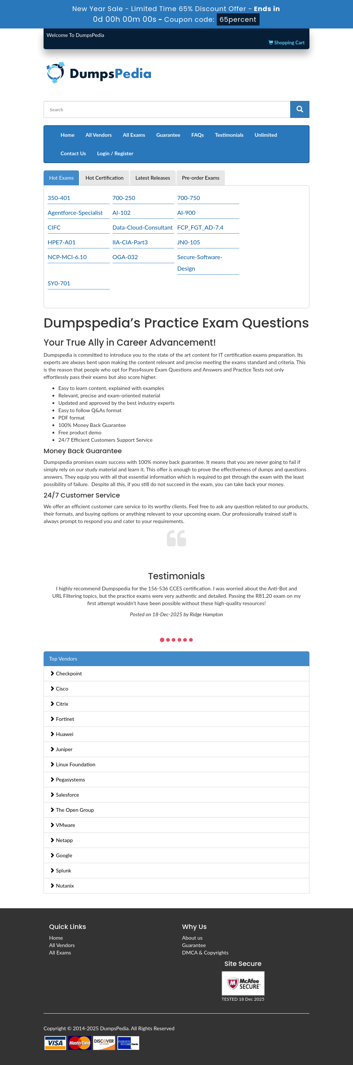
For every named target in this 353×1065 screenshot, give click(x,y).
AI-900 (186, 212)
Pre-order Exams (201, 177)
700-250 (124, 197)
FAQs (197, 135)
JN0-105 (188, 241)
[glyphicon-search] (299, 109)
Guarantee (168, 135)
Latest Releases (153, 177)
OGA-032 (125, 256)
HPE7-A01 (62, 241)
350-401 (59, 197)
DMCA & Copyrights (205, 952)
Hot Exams (61, 177)
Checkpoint (65, 673)
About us (192, 938)
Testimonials (229, 135)
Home (68, 135)
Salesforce (64, 794)
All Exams (134, 135)
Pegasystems (67, 779)
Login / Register (115, 153)
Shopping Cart (286, 42)
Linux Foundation (72, 764)
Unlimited (266, 135)
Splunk (60, 870)
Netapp (61, 840)
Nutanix (61, 885)
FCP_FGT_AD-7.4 (200, 227)
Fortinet (61, 719)
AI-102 (122, 212)
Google (60, 855)
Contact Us (73, 153)
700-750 (188, 197)
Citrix (58, 704)
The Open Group (71, 810)
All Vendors (99, 135)
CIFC (54, 227)
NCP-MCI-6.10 (67, 256)
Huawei (61, 734)
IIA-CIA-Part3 (130, 241)
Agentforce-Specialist (75, 212)
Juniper (60, 749)
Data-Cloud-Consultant (143, 227)
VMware (62, 825)
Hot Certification (104, 177)
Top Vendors (63, 658)
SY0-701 (59, 282)
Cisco (58, 688)
